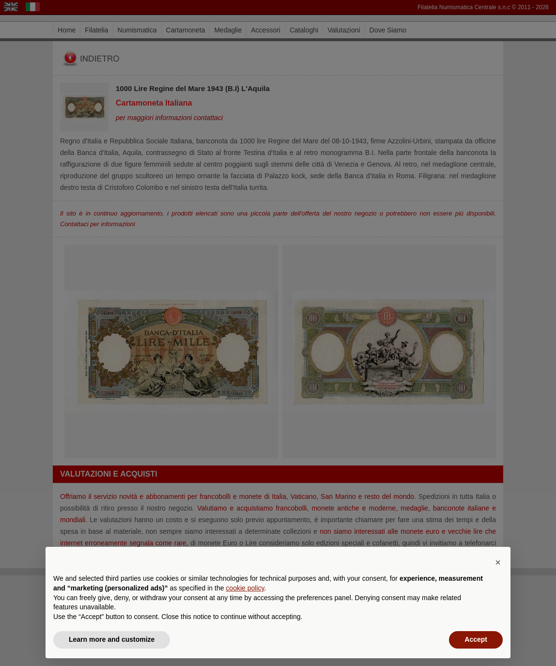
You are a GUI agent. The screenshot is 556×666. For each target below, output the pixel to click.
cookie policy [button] (245, 588)
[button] (498, 562)
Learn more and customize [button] (111, 639)
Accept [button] (475, 639)
